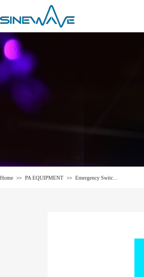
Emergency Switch (95, 178)
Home (6, 178)
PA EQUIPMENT (44, 178)
